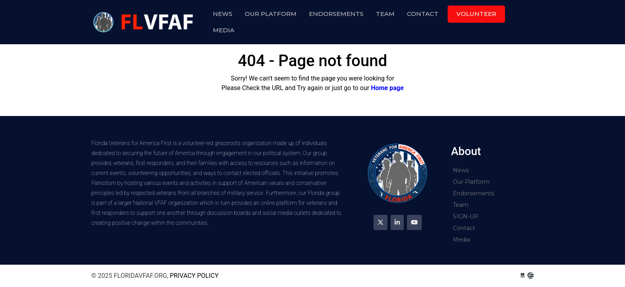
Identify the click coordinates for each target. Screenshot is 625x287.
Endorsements (336, 14)
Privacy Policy (194, 275)
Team (385, 14)
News (222, 14)
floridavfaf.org (144, 22)
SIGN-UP (465, 216)
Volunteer (476, 14)
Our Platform (271, 14)
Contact (422, 14)
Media (223, 30)
